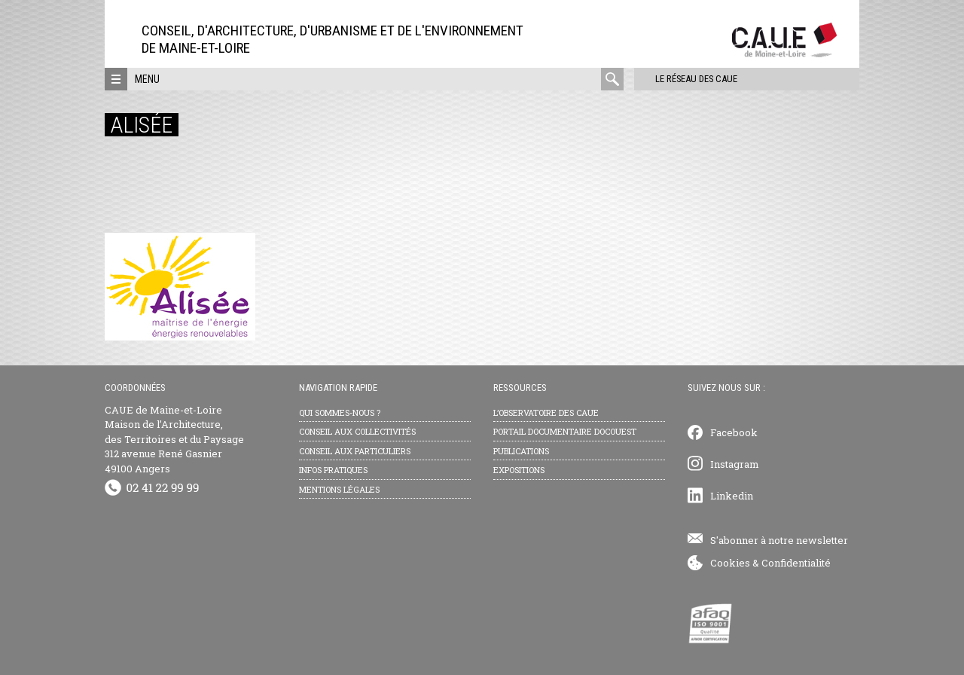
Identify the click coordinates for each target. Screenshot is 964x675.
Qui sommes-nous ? (339, 412)
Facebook (734, 432)
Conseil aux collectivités (357, 431)
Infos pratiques (333, 469)
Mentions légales (339, 489)
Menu (147, 79)
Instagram (734, 464)
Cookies (730, 563)
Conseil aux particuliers (354, 451)
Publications (521, 451)
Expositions (519, 469)
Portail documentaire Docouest (564, 431)
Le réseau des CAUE (688, 78)
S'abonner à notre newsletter (779, 540)
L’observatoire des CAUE (546, 412)
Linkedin (731, 495)
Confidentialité (796, 563)
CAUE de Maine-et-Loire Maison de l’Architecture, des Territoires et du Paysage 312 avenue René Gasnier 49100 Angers (174, 439)
